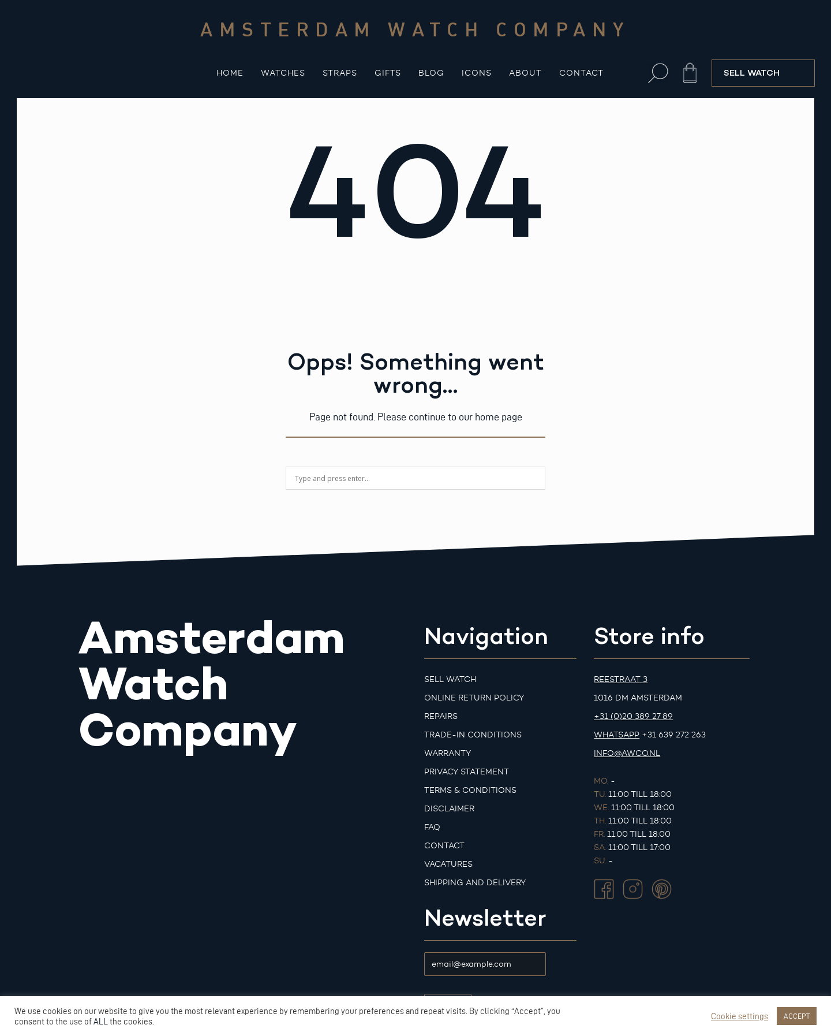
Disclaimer (449, 809)
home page (498, 416)
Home (230, 73)
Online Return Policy (474, 698)
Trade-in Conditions (473, 735)
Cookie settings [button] (739, 1016)
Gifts (388, 73)
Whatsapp (616, 735)
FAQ (432, 827)
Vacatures (448, 864)
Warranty (447, 753)
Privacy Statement (466, 772)
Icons (477, 73)
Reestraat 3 (620, 679)
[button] (658, 73)
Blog (431, 73)
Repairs (441, 716)
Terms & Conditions (470, 790)
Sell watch (450, 679)
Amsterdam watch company (415, 29)
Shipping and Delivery (475, 883)
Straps (340, 73)
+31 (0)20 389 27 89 (633, 716)
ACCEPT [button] (797, 1016)
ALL (100, 1021)
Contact (581, 73)
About (525, 73)
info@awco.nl (627, 753)
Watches (283, 73)
